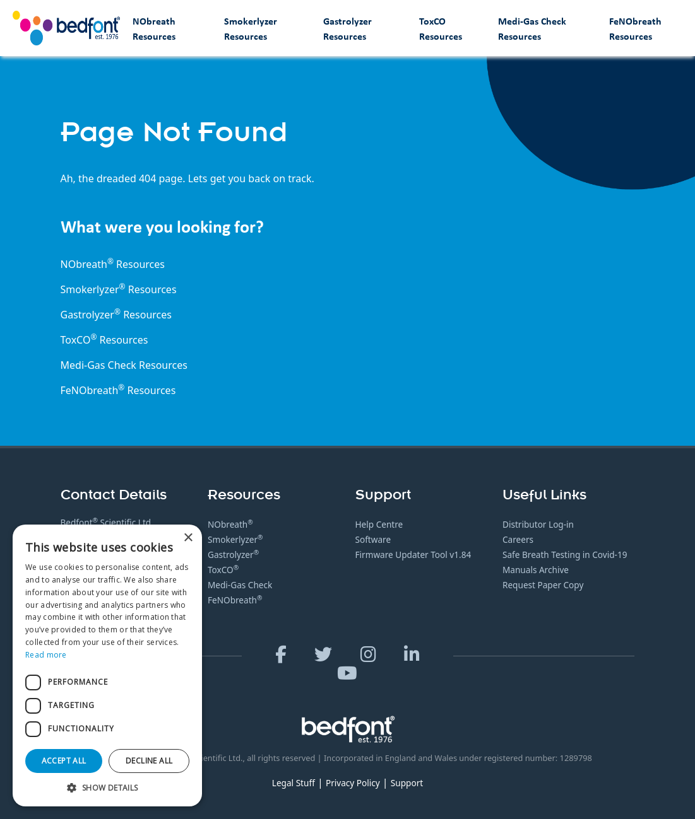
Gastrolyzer (233, 555)
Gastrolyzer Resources (347, 28)
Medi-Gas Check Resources (532, 28)
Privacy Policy (353, 783)
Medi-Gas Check (98, 365)
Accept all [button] (64, 760)
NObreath (230, 524)
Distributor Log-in (538, 524)
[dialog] (107, 665)
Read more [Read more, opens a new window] (46, 654)
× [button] (188, 538)
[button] (107, 787)
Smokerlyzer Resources (250, 28)
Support (407, 783)
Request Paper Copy (542, 585)
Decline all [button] (149, 760)
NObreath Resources (154, 28)
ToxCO (79, 340)
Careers (517, 539)
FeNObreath (235, 600)
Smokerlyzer (235, 539)
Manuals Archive (535, 570)
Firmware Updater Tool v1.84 (413, 555)
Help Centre (379, 524)
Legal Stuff (293, 783)
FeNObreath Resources (635, 28)
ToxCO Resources (440, 28)
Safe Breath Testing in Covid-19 (564, 555)
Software (373, 539)
